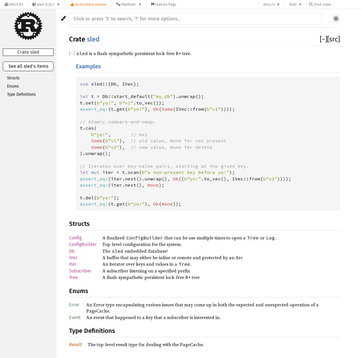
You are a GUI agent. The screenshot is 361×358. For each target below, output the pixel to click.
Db (72, 251)
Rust (293, 4)
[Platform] (129, 4)
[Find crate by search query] (337, 4)
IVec (73, 257)
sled (93, 39)
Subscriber (80, 271)
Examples (88, 66)
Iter (72, 264)
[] (323, 39)
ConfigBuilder (83, 244)
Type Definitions (21, 94)
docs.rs (269, 4)
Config (75, 238)
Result (75, 344)
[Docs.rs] (14, 4)
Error (74, 304)
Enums (13, 86)
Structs (13, 78)
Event (75, 317)
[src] (333, 39)
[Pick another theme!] (63, 18)
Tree (73, 277)
